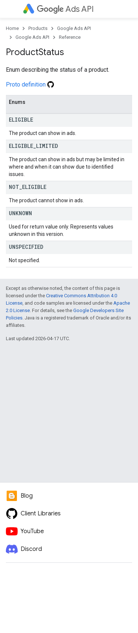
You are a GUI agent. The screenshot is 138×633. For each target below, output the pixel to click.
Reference (70, 37)
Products (37, 28)
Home (12, 28)
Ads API (65, 9)
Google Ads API (74, 28)
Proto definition (30, 84)
